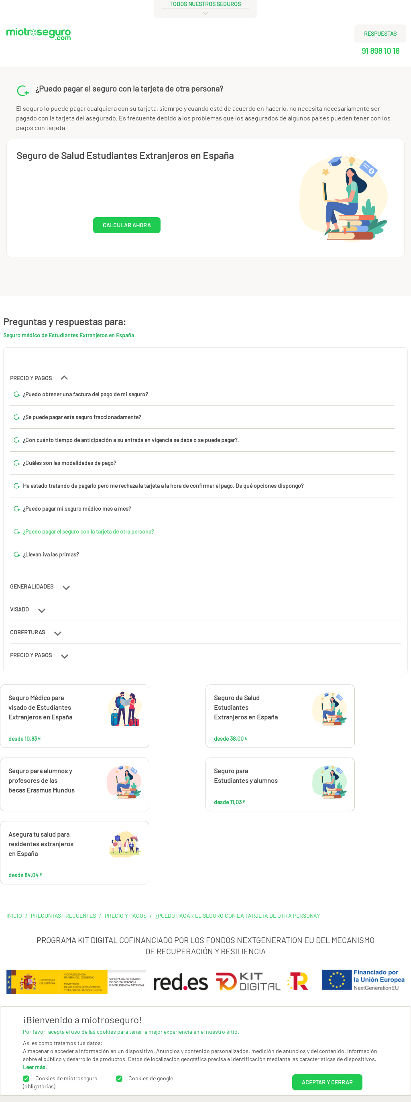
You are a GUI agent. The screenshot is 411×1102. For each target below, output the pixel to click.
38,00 (303, 712)
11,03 (299, 785)
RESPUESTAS (380, 33)
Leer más (34, 1066)
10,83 (96, 712)
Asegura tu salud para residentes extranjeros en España (40, 843)
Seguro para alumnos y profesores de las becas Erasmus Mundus (41, 780)
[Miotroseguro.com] (38, 45)
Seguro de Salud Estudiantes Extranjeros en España (125, 155)
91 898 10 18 (380, 50)
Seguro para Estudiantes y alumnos (246, 775)
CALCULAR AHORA (127, 225)
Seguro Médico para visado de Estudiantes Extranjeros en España (40, 707)
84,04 (98, 848)
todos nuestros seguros (205, 3)
